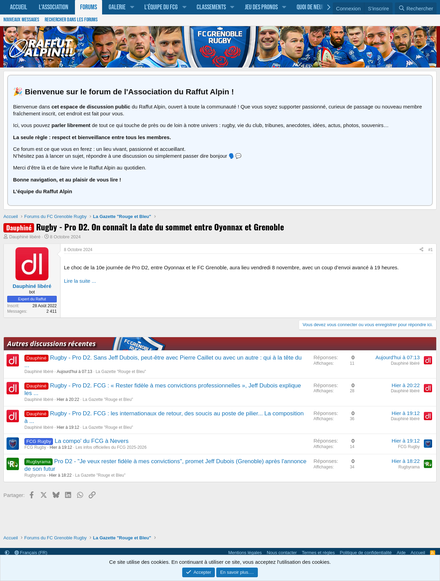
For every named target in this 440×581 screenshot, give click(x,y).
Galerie (117, 7)
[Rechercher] (416, 8)
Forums (88, 7)
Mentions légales (245, 552)
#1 (430, 249)
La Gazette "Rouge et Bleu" (121, 371)
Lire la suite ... (80, 281)
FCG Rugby (35, 447)
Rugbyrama (35, 475)
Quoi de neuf (310, 7)
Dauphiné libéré (25, 236)
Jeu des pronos (261, 7)
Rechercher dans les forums (71, 20)
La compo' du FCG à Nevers (92, 441)
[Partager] (421, 250)
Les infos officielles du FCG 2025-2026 (111, 447)
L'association (53, 7)
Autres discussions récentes (51, 343)
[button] (132, 7)
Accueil (18, 7)
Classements (211, 7)
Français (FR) (30, 552)
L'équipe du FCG (161, 7)
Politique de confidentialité (366, 552)
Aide (401, 552)
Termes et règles (318, 552)
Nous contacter (282, 552)
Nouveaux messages (21, 20)
